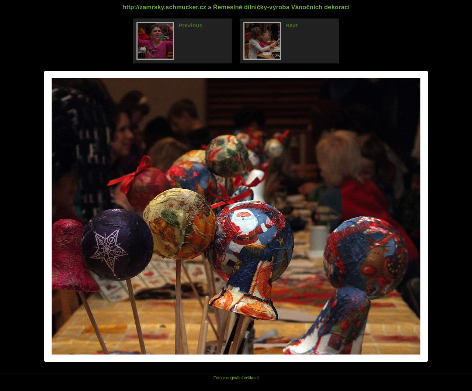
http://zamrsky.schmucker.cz (164, 7)
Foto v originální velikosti (236, 378)
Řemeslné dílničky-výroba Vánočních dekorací (281, 7)
